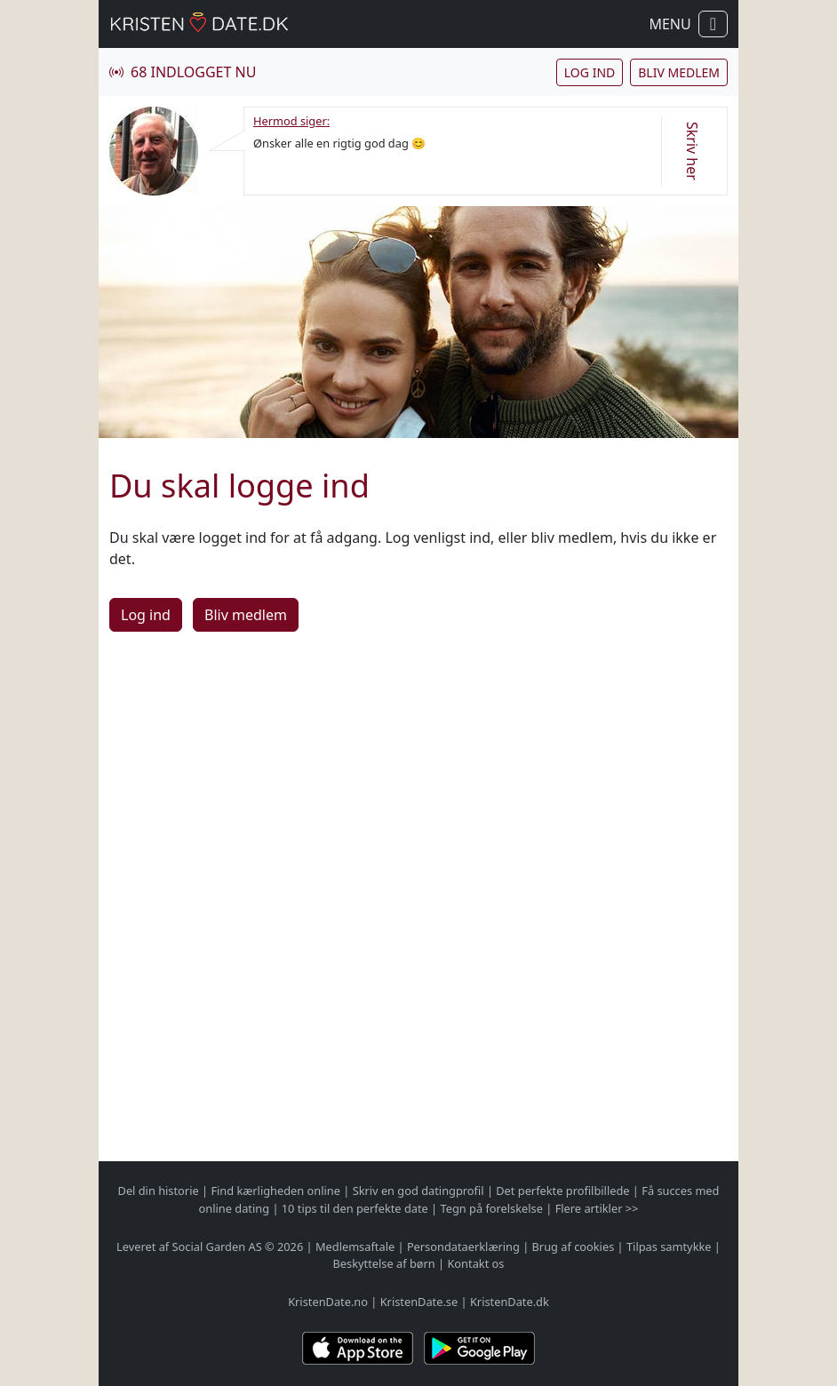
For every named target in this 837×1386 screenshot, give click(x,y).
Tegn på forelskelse (491, 1208)
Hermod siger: (291, 121)
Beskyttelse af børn (384, 1263)
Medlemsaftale (355, 1247)
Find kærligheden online (275, 1191)
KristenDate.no (328, 1302)
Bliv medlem (679, 72)
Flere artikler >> (597, 1208)
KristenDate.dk (509, 1302)
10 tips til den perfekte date (355, 1208)
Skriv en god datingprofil (418, 1191)
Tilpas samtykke (669, 1247)
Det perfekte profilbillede (562, 1191)
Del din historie (158, 1191)
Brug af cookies (573, 1247)
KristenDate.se (419, 1302)
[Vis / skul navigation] (713, 24)
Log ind (589, 72)
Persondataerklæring (463, 1247)
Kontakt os (475, 1263)
